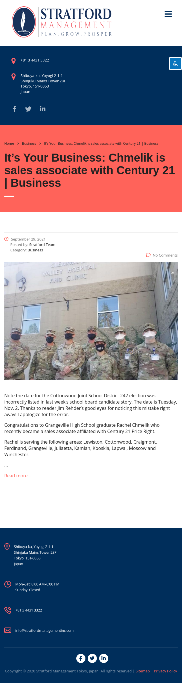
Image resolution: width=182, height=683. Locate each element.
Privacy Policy (165, 671)
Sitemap (143, 671)
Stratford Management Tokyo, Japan (67, 671)
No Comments (162, 255)
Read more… (17, 475)
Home (9, 143)
